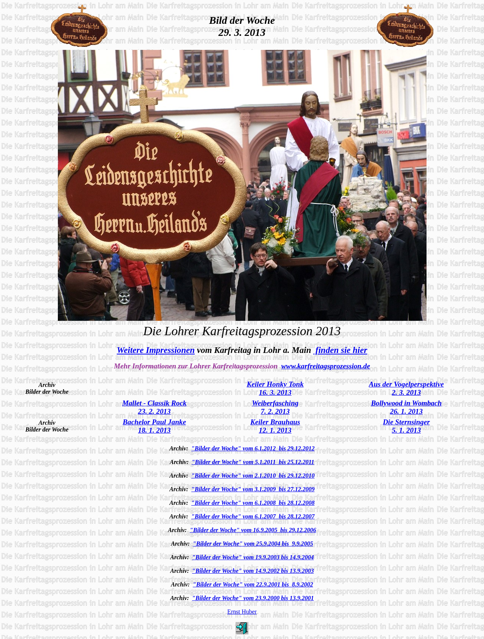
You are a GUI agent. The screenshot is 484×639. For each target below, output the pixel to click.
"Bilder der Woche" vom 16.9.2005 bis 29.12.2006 (253, 530)
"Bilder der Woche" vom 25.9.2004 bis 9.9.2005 (253, 543)
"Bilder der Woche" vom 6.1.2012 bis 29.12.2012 (253, 448)
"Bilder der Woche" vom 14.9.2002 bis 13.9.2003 (253, 571)
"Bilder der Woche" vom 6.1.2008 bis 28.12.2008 (253, 503)
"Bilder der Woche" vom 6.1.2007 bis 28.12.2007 (253, 516)
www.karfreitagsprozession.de (325, 366)
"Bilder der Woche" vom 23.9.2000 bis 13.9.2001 (253, 598)
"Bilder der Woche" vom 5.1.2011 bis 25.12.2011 (253, 462)
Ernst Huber (242, 611)
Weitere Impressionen (156, 350)
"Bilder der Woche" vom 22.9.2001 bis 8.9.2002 (253, 584)
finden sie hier (340, 350)
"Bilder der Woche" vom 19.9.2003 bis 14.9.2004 (253, 557)
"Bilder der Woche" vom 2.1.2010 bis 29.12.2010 (253, 475)
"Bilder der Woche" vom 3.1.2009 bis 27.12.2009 (253, 489)
